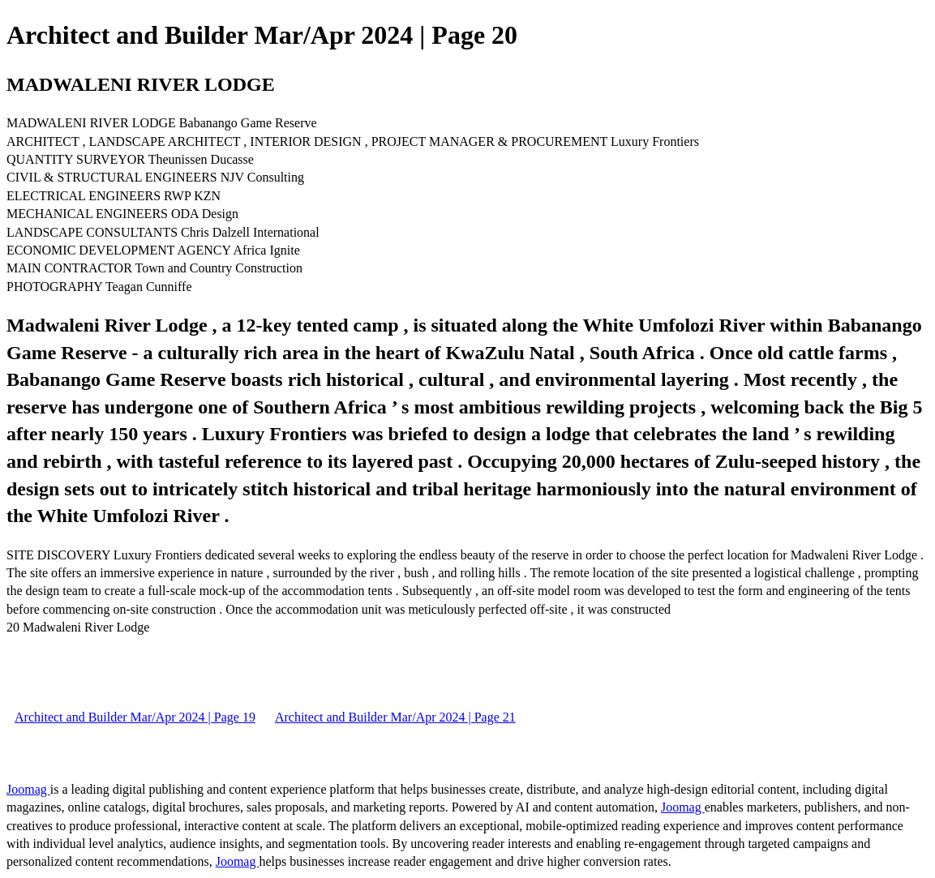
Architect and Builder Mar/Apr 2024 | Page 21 (395, 717)
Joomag (28, 789)
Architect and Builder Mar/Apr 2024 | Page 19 (135, 717)
